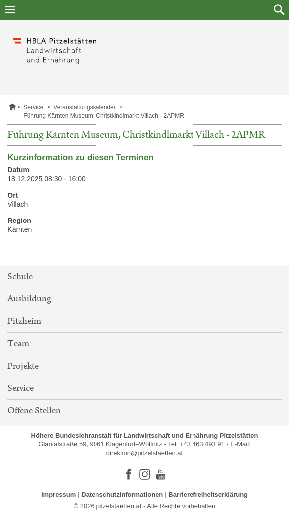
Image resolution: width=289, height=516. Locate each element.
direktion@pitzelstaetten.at (144, 453)
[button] (279, 10)
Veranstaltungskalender (84, 107)
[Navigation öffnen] (10, 10)
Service (33, 107)
